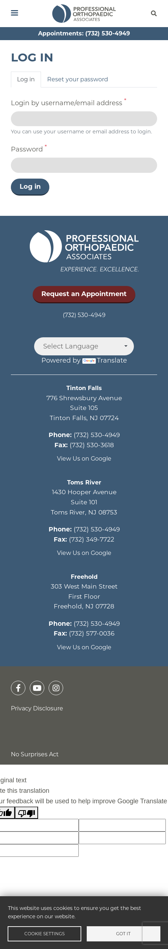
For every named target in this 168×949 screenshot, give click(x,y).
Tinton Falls (84, 388)
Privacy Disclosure (37, 708)
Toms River (84, 482)
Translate (104, 360)
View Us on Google (84, 458)
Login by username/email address (66, 103)
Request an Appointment (84, 294)
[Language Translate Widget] (84, 346)
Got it (123, 933)
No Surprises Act (35, 754)
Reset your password (77, 79)
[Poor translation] (26, 813)
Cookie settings (44, 933)
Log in (26, 79)
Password (27, 149)
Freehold (84, 576)
